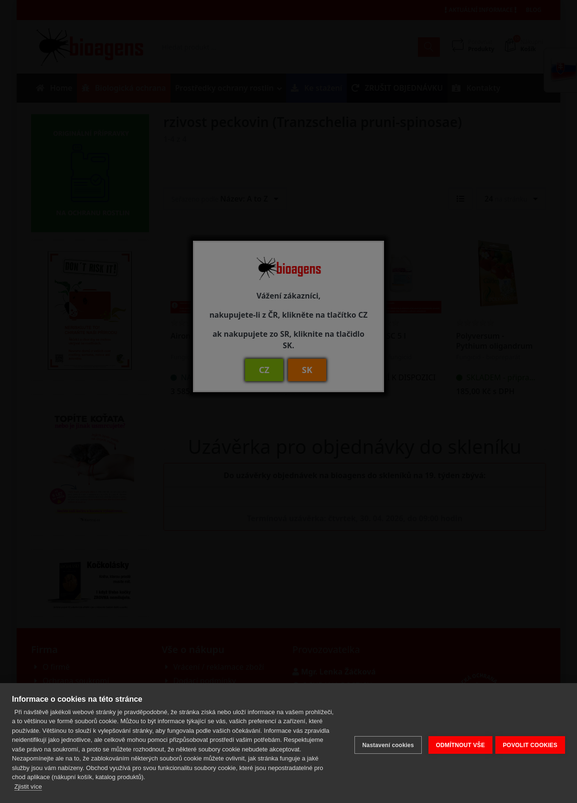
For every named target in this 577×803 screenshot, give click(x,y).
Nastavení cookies (384, 743)
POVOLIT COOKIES (530, 743)
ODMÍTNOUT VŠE (456, 743)
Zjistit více (28, 786)
